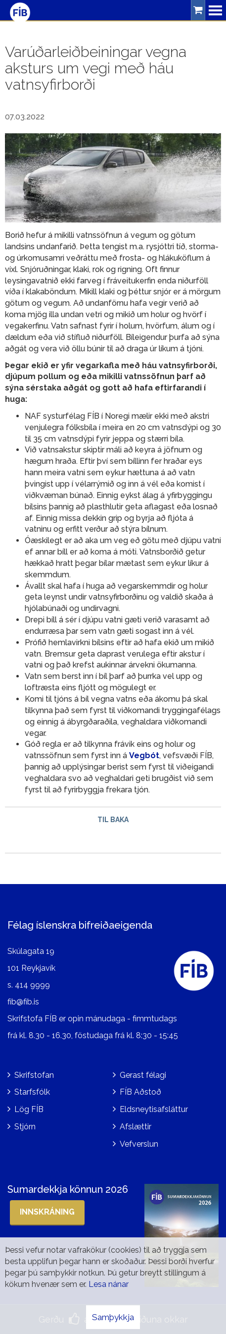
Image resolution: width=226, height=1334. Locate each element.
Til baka (113, 820)
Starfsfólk (32, 1092)
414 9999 (32, 985)
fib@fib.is (23, 1001)
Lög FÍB (29, 1109)
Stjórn (25, 1126)
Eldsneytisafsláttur (154, 1109)
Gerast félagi (143, 1075)
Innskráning (47, 1212)
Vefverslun (139, 1144)
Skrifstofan (34, 1075)
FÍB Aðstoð (140, 1092)
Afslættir (135, 1126)
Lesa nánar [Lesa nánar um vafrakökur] (109, 1284)
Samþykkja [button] (113, 1317)
